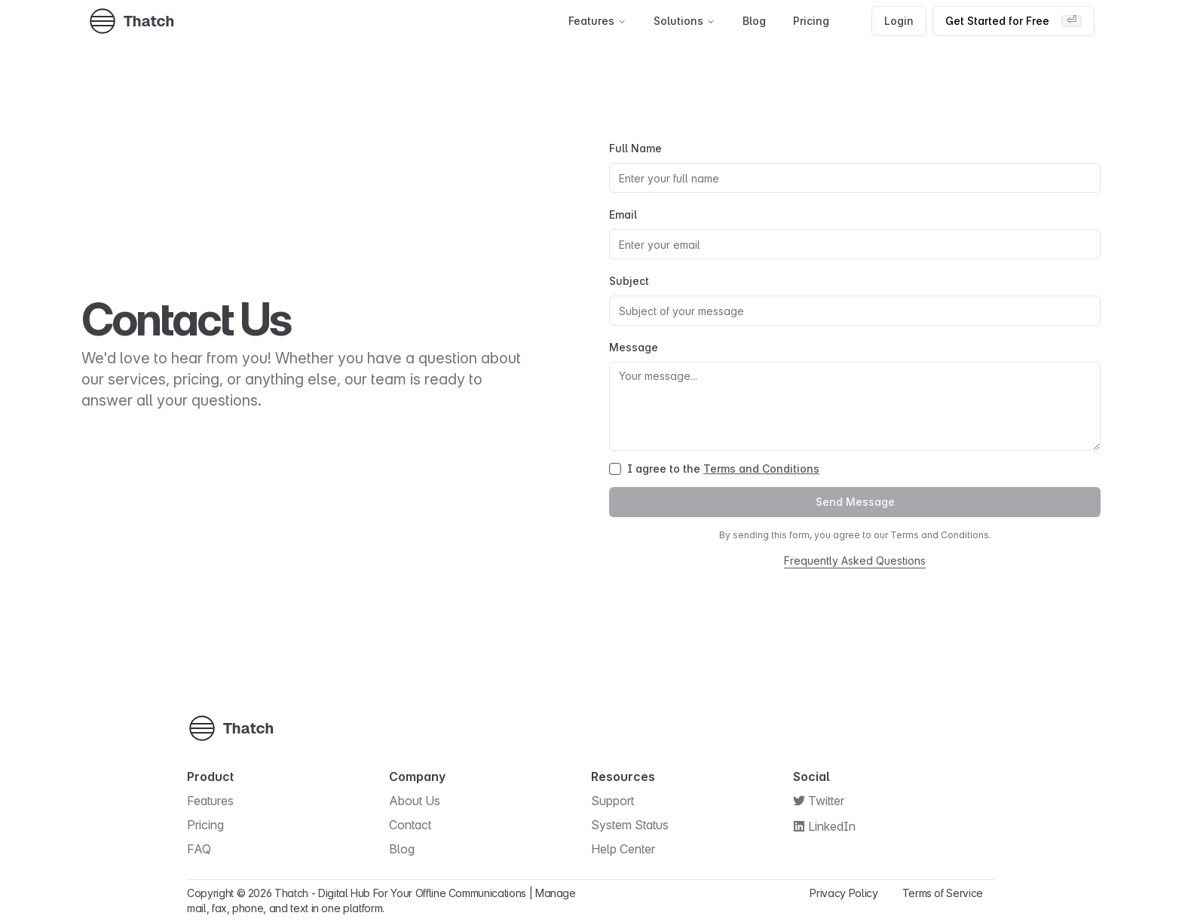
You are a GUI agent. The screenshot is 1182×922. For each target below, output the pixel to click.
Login (899, 20)
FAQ (206, 848)
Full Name (635, 148)
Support (620, 800)
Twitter (826, 800)
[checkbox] (615, 469)
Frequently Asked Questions (855, 560)
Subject (629, 280)
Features (597, 20)
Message (633, 347)
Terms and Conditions (761, 468)
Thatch (291, 893)
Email (623, 214)
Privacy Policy (843, 893)
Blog (754, 20)
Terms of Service (942, 893)
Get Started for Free (1013, 21)
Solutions (684, 20)
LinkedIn (832, 826)
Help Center (630, 848)
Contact (417, 824)
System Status (637, 824)
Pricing (811, 20)
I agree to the (723, 469)
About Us (422, 800)
